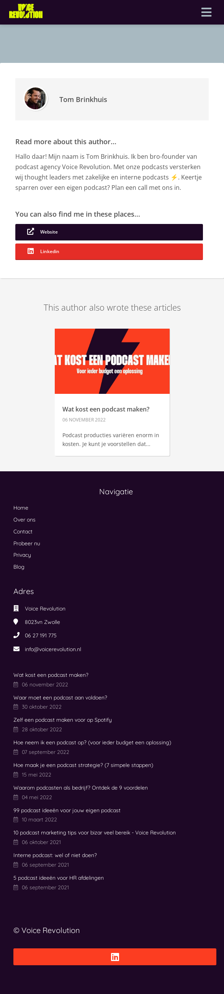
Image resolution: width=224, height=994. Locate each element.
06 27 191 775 (41, 635)
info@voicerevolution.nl (53, 649)
